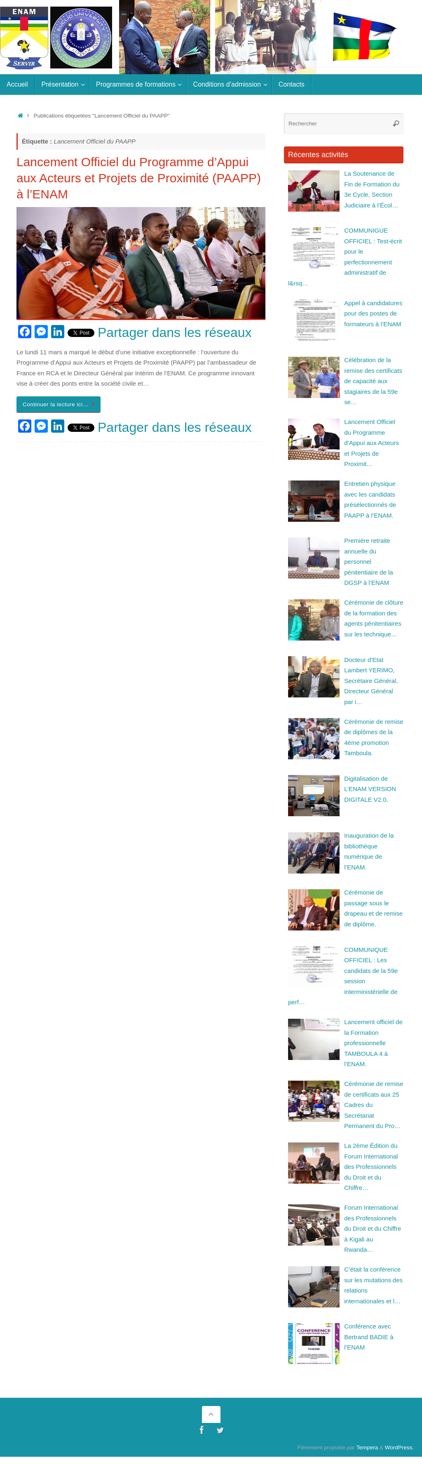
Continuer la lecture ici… (60, 404)
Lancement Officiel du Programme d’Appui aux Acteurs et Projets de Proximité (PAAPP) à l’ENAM (138, 178)
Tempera (367, 1447)
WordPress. (399, 1447)
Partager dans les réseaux (175, 332)
